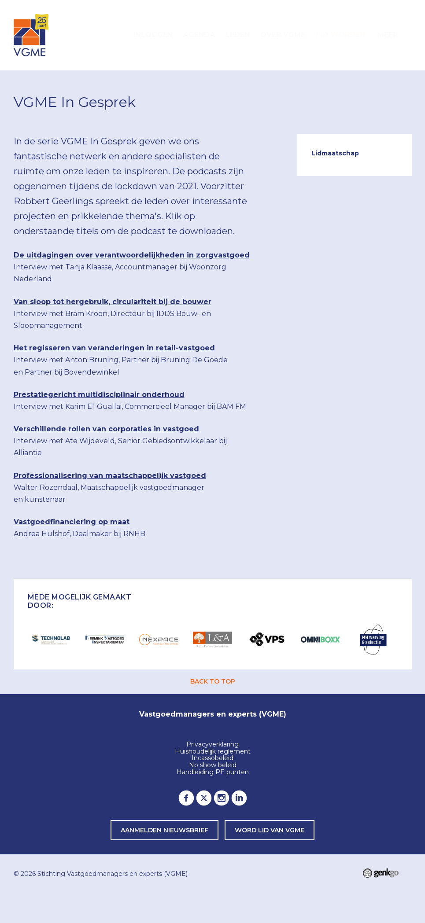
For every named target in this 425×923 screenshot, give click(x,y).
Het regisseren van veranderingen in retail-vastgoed (114, 348)
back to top (212, 681)
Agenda (199, 34)
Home (117, 35)
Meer (387, 35)
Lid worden (340, 34)
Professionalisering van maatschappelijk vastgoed (110, 475)
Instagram (221, 798)
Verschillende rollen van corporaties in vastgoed (106, 429)
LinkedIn (239, 798)
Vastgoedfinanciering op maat (71, 522)
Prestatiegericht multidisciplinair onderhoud (99, 394)
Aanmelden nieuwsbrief (164, 830)
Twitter (204, 798)
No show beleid (213, 765)
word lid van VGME (269, 830)
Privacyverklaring (212, 744)
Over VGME (282, 34)
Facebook (186, 798)
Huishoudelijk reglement (213, 751)
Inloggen (153, 34)
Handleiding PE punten (213, 772)
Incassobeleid (212, 758)
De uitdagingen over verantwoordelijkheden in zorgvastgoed (132, 255)
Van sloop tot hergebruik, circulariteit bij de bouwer (112, 302)
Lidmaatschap (335, 153)
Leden (237, 34)
